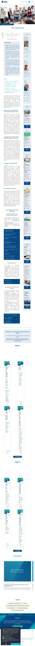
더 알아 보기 (27, 261)
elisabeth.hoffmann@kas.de (27, 52)
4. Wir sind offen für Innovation (9, 88)
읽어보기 (27, 126)
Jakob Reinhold (26, 62)
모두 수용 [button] (16, 644)
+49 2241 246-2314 (26, 98)
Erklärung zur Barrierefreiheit (20, 638)
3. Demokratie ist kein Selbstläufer (10, 86)
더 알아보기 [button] (11, 633)
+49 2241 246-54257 (26, 100)
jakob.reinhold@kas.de (27, 76)
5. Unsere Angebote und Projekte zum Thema (12, 89)
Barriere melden (30, 638)
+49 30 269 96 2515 (26, 56)
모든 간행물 (17, 456)
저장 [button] (6, 644)
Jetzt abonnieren (17, 626)
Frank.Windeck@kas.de (27, 95)
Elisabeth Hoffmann (26, 38)
